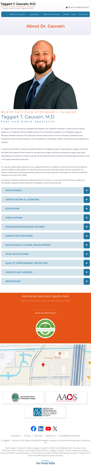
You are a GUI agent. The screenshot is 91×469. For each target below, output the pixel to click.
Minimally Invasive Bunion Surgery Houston (44, 450)
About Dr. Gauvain (17, 14)
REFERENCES (13, 281)
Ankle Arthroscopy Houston (65, 453)
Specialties (34, 14)
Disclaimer (16, 436)
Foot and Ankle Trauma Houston (15, 453)
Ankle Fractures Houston (77, 450)
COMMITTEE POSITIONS (19, 236)
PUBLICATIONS (14, 217)
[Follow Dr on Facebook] (33, 428)
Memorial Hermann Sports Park (45, 296)
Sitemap (38, 436)
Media (66, 14)
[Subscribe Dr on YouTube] (48, 428)
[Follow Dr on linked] (41, 428)
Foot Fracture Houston (41, 453)
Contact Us (83, 14)
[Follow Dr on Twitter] (55, 428)
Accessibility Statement (69, 436)
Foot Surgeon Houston (15, 448)
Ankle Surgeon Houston (37, 448)
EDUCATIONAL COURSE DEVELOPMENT (28, 245)
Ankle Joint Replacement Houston (65, 448)
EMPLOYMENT (13, 190)
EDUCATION (12, 208)
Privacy (27, 436)
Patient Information (51, 14)
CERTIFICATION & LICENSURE (22, 199)
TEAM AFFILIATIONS (17, 254)
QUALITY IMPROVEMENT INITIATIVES (26, 263)
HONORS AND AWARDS (18, 272)
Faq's (73, 14)
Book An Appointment (78, 7)
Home (4, 14)
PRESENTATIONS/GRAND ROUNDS (25, 227)
